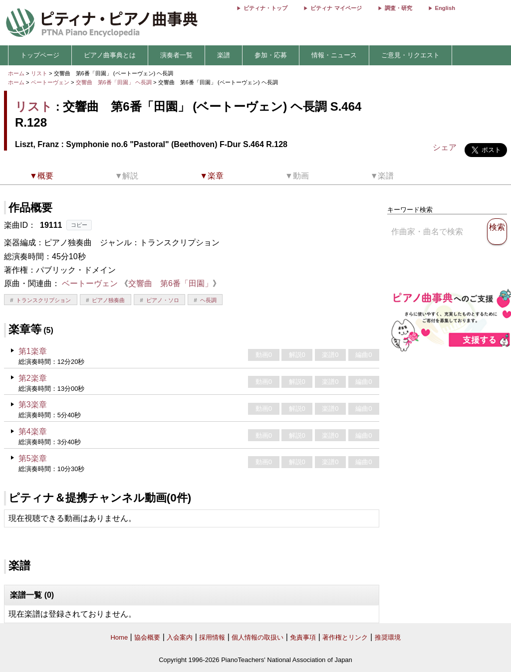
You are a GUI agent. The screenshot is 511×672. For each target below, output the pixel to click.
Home (119, 637)
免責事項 (303, 637)
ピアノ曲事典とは (110, 55)
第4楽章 (32, 431)
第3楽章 (32, 404)
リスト (39, 73)
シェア (445, 147)
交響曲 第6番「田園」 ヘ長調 (114, 82)
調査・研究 (398, 8)
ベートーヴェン (50, 82)
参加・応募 (271, 55)
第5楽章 (32, 458)
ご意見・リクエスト (410, 55)
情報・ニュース (334, 55)
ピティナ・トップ (265, 8)
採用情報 (212, 637)
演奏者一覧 (176, 55)
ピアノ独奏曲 (108, 300)
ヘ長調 (208, 300)
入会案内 (180, 637)
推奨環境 (388, 637)
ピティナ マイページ (335, 8)
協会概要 (147, 637)
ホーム (16, 73)
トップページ (39, 55)
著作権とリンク (345, 637)
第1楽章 (32, 351)
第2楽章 (32, 378)
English (445, 8)
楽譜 (223, 55)
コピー (79, 225)
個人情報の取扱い (257, 637)
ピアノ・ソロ (162, 300)
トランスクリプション (43, 300)
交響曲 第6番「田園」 (170, 283)
